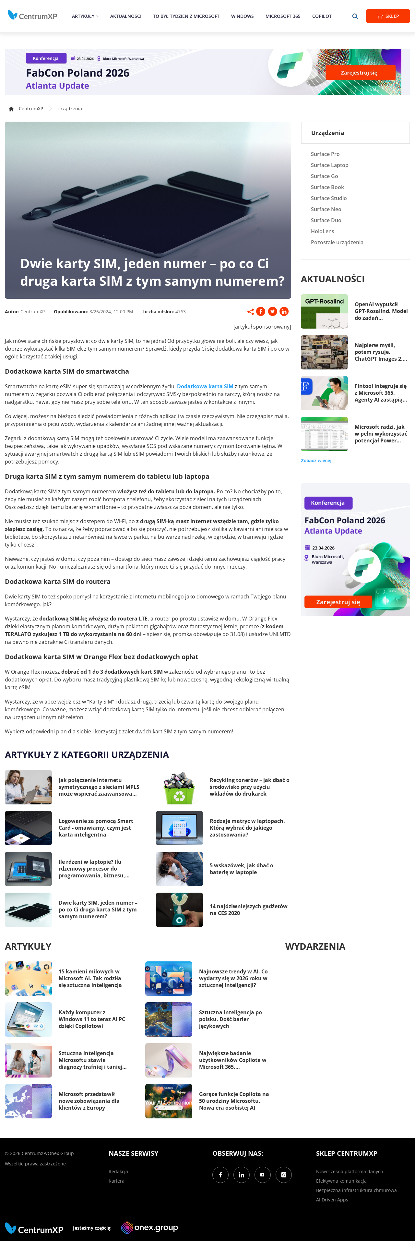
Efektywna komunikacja (341, 1181)
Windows (242, 16)
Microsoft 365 (283, 16)
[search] (355, 16)
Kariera (116, 1181)
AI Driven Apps (332, 1200)
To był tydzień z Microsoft (186, 16)
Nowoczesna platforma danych (349, 1171)
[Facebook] (220, 1175)
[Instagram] (284, 1175)
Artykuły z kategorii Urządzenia (87, 754)
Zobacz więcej (316, 460)
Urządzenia (69, 108)
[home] (32, 15)
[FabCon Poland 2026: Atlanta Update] (207, 72)
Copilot (322, 16)
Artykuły (83, 16)
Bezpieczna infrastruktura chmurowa (356, 1190)
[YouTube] (263, 1175)
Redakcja (118, 1171)
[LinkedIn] (241, 1175)
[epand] (97, 16)
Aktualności (125, 16)
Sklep (388, 16)
